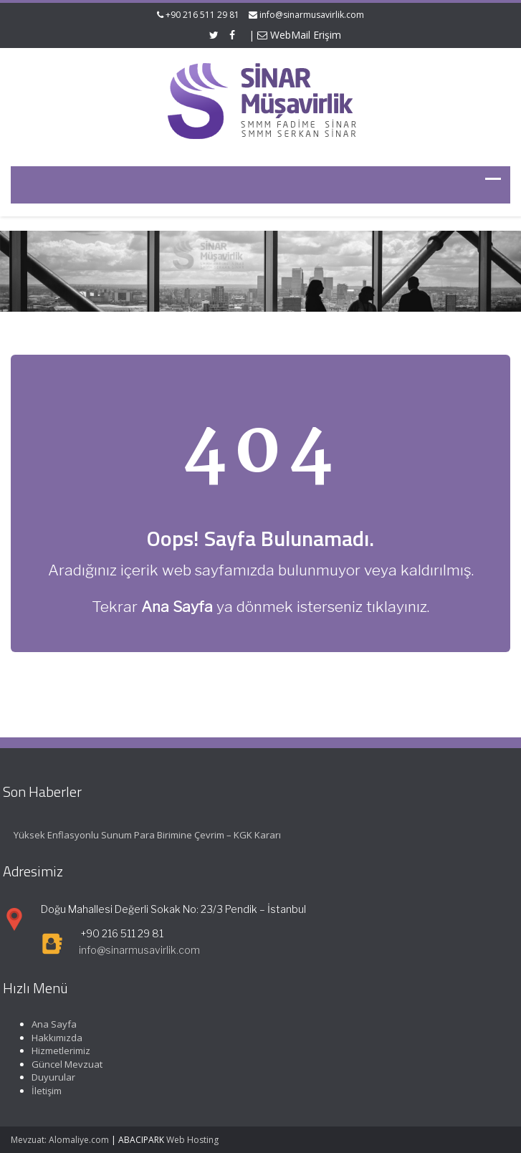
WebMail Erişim (299, 35)
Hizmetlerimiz (56, 1050)
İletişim (42, 1090)
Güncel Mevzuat (62, 1064)
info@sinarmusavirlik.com (311, 15)
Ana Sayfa (49, 1024)
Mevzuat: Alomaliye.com (60, 1140)
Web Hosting (192, 1140)
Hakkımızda (52, 1037)
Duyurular (48, 1077)
